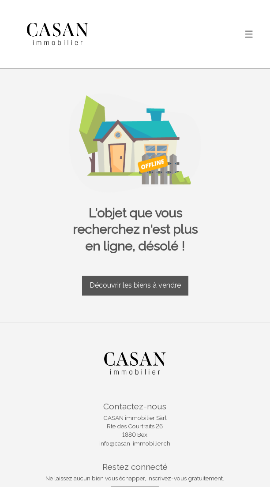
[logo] (57, 34)
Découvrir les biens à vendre (135, 285)
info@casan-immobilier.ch (134, 443)
